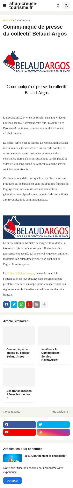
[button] (4, 5)
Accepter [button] (12, 480)
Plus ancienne (59, 411)
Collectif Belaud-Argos (20, 273)
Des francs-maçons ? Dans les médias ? (19, 394)
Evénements (22, 20)
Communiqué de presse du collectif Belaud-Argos (18, 353)
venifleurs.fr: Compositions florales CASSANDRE (50, 355)
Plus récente (12, 411)
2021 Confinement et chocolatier (46, 455)
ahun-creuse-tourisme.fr (23, 5)
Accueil (7, 20)
